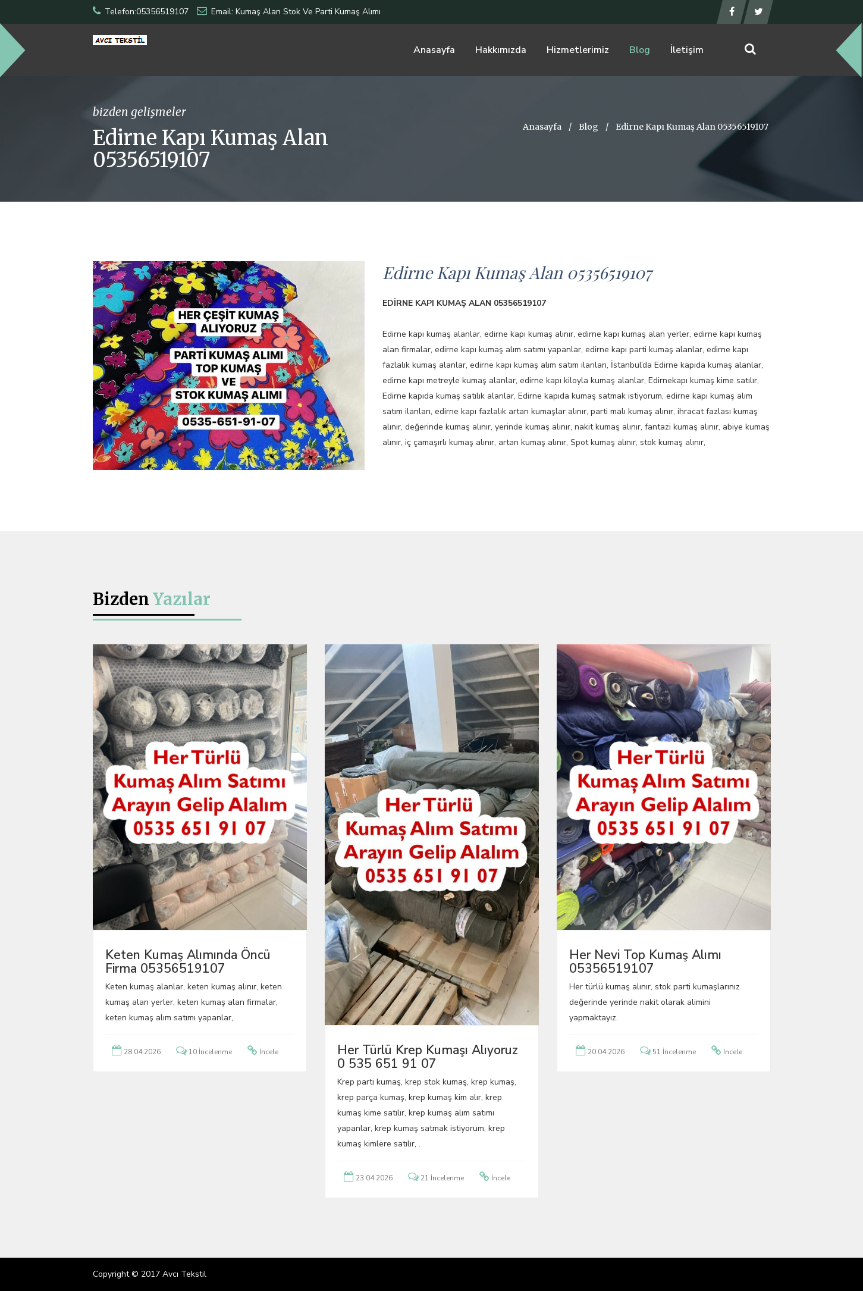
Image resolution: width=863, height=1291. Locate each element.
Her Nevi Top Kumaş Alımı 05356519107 (645, 962)
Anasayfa (434, 50)
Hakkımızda (500, 50)
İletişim (687, 50)
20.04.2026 (606, 1052)
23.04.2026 (374, 1178)
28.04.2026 (142, 1052)
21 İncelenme (442, 1178)
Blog (639, 50)
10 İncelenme (210, 1052)
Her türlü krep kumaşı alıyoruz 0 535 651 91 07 (427, 1057)
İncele (268, 1052)
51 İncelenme (674, 1052)
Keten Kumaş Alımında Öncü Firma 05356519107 (188, 962)
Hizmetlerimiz (578, 50)
